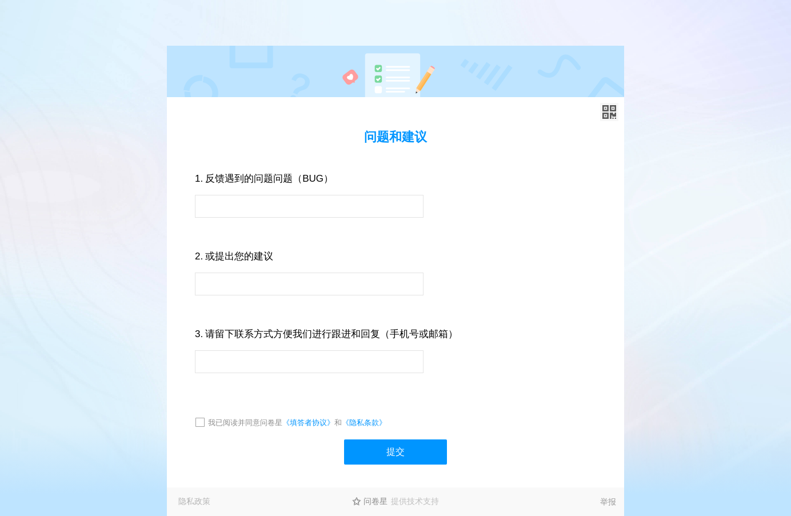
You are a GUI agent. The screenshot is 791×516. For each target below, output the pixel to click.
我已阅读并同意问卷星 (245, 422)
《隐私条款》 (364, 422)
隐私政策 (194, 501)
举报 (608, 501)
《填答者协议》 (308, 422)
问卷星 (375, 501)
